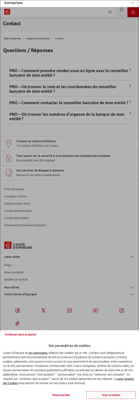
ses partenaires (38, 352)
